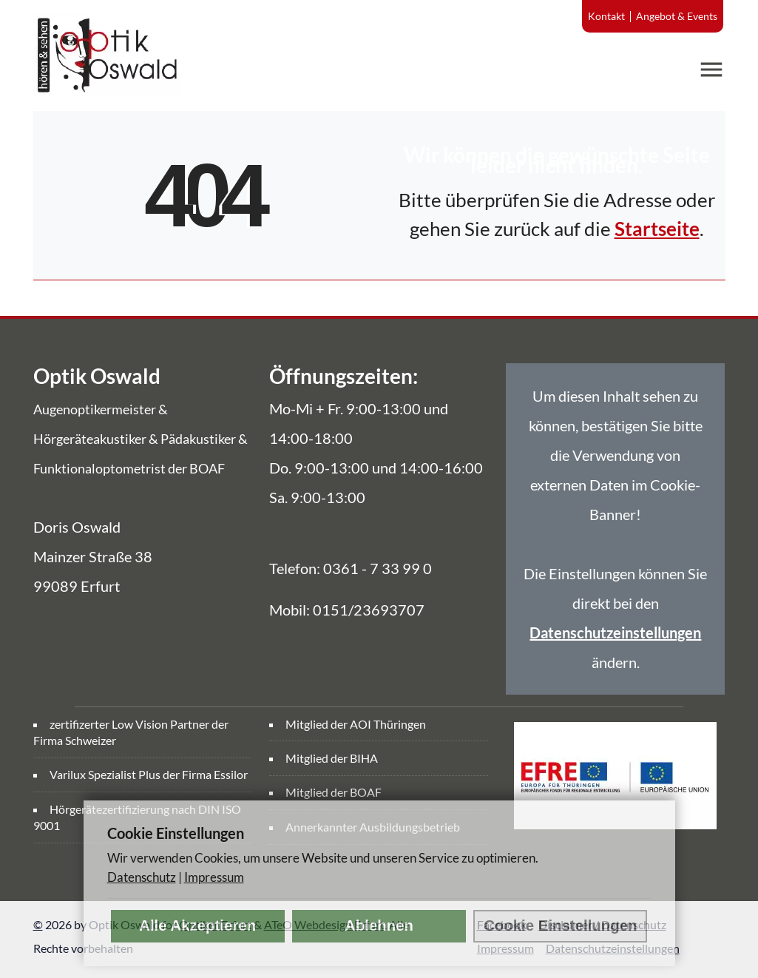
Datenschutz (141, 877)
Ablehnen (379, 925)
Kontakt (606, 16)
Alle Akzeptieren (197, 925)
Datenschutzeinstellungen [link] (615, 632)
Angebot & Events (676, 16)
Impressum (214, 877)
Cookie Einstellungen (560, 925)
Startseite (657, 228)
